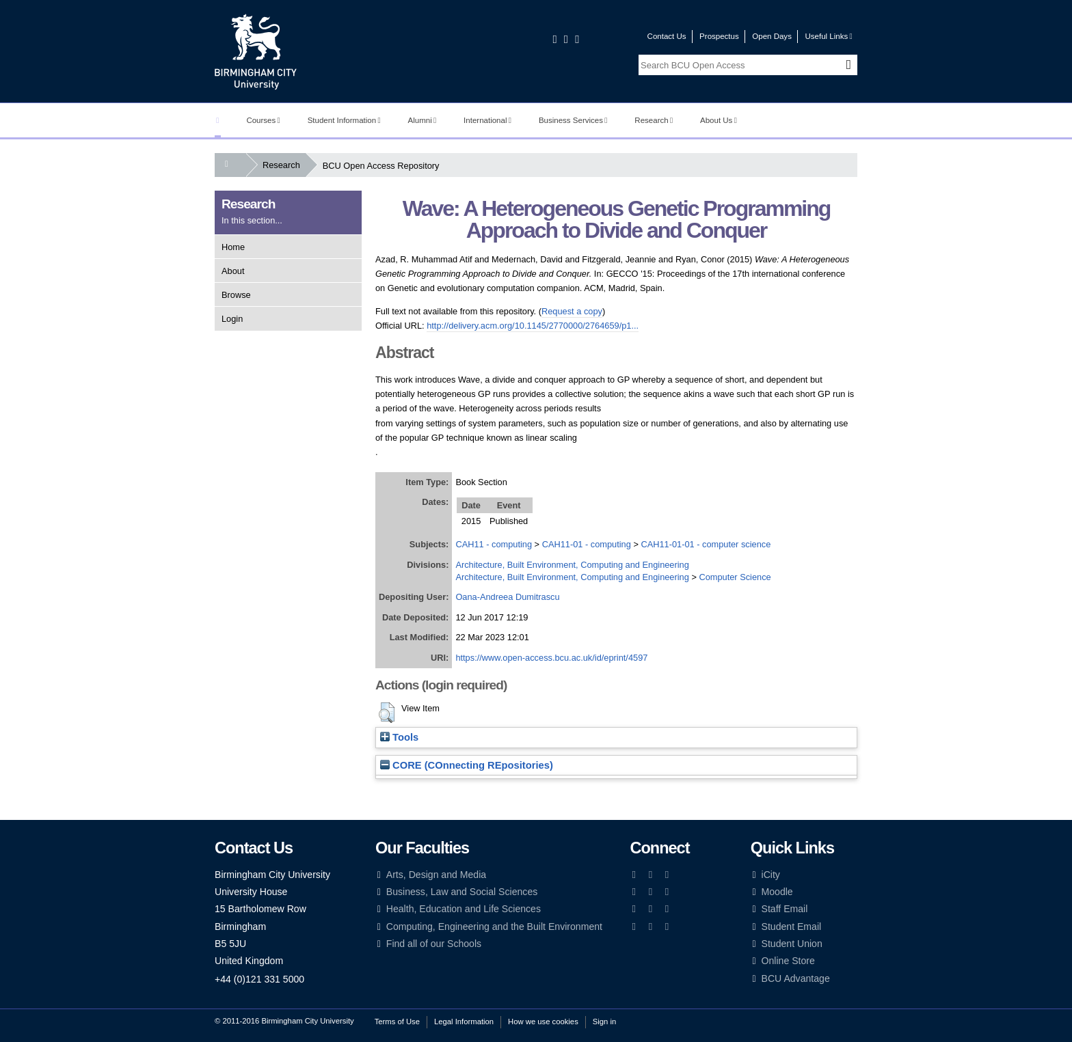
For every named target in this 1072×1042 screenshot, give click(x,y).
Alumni (422, 120)
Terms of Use (397, 1021)
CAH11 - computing (493, 544)
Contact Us (666, 36)
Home (233, 247)
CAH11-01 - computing (586, 544)
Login (232, 319)
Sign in (604, 1021)
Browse (236, 295)
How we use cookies (543, 1021)
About (233, 271)
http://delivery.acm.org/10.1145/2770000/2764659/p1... (533, 325)
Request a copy (571, 311)
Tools (399, 737)
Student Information (344, 120)
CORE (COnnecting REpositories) (466, 765)
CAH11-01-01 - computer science (705, 544)
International (487, 120)
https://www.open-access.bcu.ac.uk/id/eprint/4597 (551, 658)
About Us (718, 120)
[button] (386, 712)
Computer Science (734, 577)
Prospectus (719, 36)
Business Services (573, 120)
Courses (263, 120)
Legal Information (464, 1021)
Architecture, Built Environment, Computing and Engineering (571, 565)
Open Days (772, 36)
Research (653, 120)
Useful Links (828, 36)
